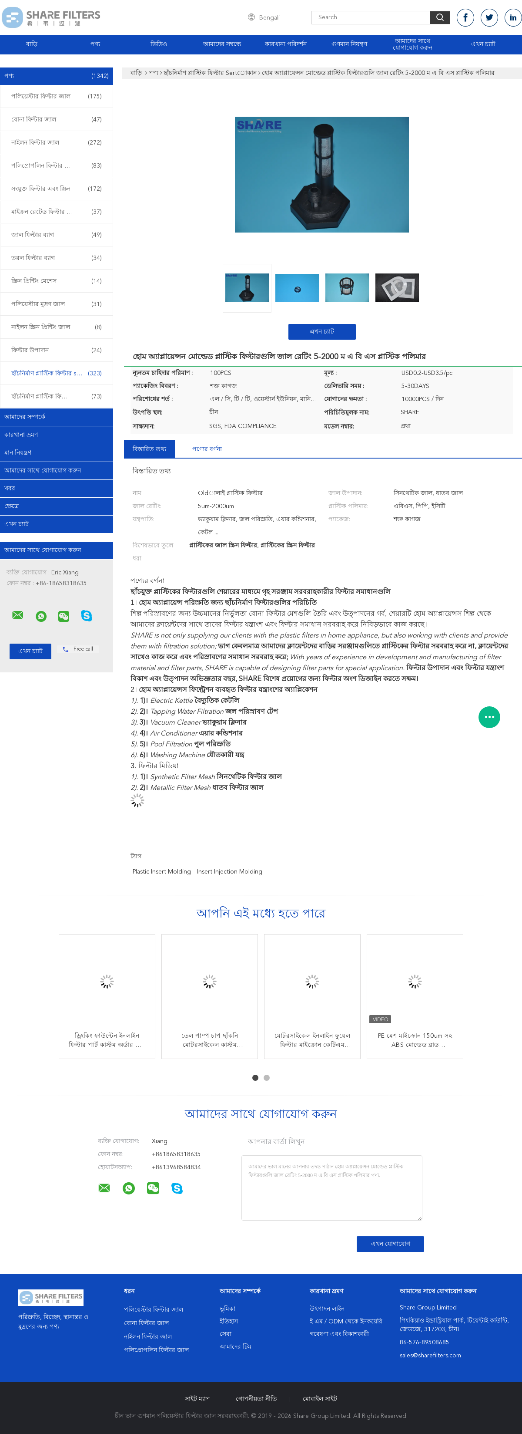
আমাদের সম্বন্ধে (222, 44)
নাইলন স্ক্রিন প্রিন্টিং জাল (56, 327)
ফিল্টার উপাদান (56, 350)
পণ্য (95, 44)
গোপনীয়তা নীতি (256, 1399)
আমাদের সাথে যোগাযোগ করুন (412, 44)
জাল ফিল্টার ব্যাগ (56, 235)
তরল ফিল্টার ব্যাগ (56, 258)
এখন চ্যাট (483, 44)
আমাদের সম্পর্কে (24, 417)
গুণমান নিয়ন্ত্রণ (349, 44)
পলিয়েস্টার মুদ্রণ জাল (56, 304)
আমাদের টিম (235, 1347)
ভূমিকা (227, 1309)
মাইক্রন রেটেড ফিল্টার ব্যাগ (56, 212)
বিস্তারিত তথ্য (149, 449)
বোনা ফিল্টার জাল (56, 119)
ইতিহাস (229, 1322)
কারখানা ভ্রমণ (21, 435)
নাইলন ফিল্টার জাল (56, 142)
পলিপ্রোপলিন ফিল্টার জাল (56, 166)
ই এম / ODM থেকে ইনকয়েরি (346, 1322)
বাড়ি (31, 44)
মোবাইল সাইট (320, 1399)
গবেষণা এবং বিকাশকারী (339, 1334)
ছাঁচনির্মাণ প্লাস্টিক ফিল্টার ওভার (56, 396)
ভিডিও (159, 44)
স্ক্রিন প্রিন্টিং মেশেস (56, 281)
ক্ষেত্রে (11, 506)
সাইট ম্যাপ (197, 1399)
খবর (9, 489)
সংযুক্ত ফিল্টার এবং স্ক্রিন (56, 189)
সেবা (225, 1334)
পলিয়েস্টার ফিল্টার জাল (56, 96)
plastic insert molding (162, 872)
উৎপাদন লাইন (327, 1309)
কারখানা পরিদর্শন (286, 44)
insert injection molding (229, 872)
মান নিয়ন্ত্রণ (17, 453)
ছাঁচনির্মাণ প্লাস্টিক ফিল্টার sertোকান (57, 373)
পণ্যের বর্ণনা (207, 449)
